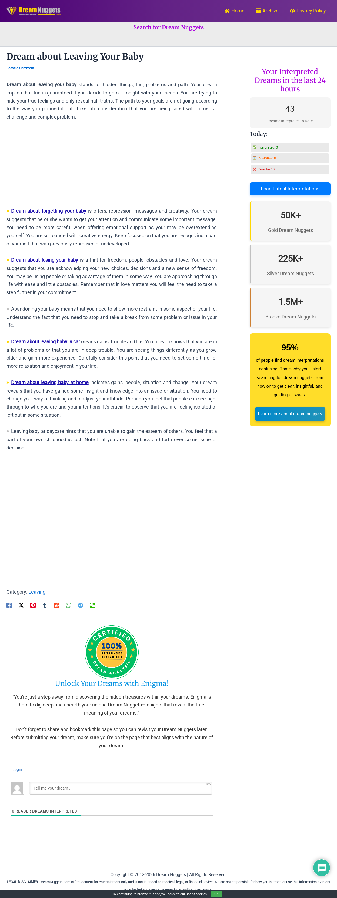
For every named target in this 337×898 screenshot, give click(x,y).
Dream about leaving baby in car (45, 341)
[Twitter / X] (21, 605)
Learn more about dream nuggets (290, 414)
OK (216, 894)
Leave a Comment (20, 68)
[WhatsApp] (68, 605)
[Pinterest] (33, 605)
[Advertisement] (111, 166)
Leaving (36, 592)
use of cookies (196, 894)
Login (17, 769)
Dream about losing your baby (44, 260)
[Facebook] (9, 605)
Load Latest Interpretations (290, 189)
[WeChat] (92, 605)
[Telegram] (80, 605)
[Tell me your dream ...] (120, 788)
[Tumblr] (45, 605)
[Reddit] (56, 605)
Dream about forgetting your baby (48, 211)
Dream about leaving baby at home (50, 382)
